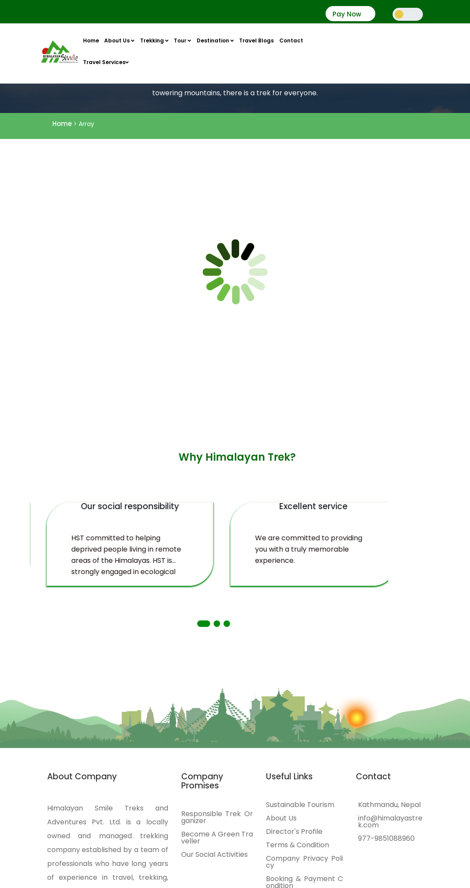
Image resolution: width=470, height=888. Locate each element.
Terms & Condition (297, 845)
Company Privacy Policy (304, 862)
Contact (291, 40)
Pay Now (347, 14)
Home (91, 40)
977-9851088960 (386, 838)
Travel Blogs (256, 40)
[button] (203, 623)
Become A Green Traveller (217, 838)
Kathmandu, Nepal (389, 804)
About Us (119, 40)
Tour (182, 40)
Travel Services (106, 62)
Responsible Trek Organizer (217, 817)
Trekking (154, 40)
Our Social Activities (214, 854)
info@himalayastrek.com (390, 822)
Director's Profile (294, 831)
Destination (215, 40)
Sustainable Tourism (300, 804)
